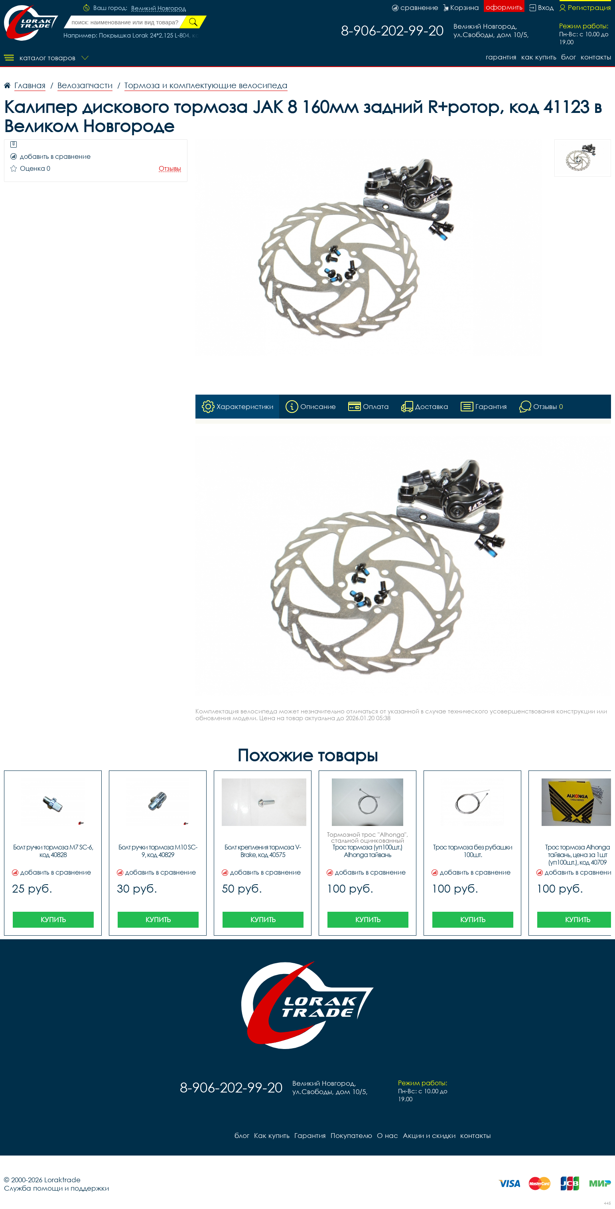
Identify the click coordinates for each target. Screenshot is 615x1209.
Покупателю (351, 1135)
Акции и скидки (429, 1135)
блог (568, 57)
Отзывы (170, 168)
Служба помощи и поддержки (56, 1188)
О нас (387, 1135)
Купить (53, 919)
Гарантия (501, 57)
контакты (596, 57)
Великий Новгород (158, 8)
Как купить (538, 57)
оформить (504, 7)
